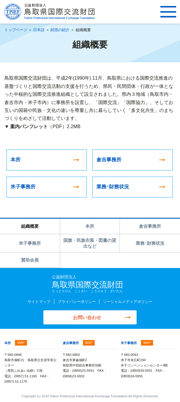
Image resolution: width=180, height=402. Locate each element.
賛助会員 (30, 260)
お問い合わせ (87, 317)
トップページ (15, 30)
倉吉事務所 (150, 226)
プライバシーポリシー (77, 302)
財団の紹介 (59, 30)
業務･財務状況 (150, 243)
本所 (89, 226)
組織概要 (30, 226)
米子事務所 (30, 243)
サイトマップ (39, 302)
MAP (21, 343)
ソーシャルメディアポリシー (127, 302)
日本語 (39, 30)
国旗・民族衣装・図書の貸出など (89, 243)
